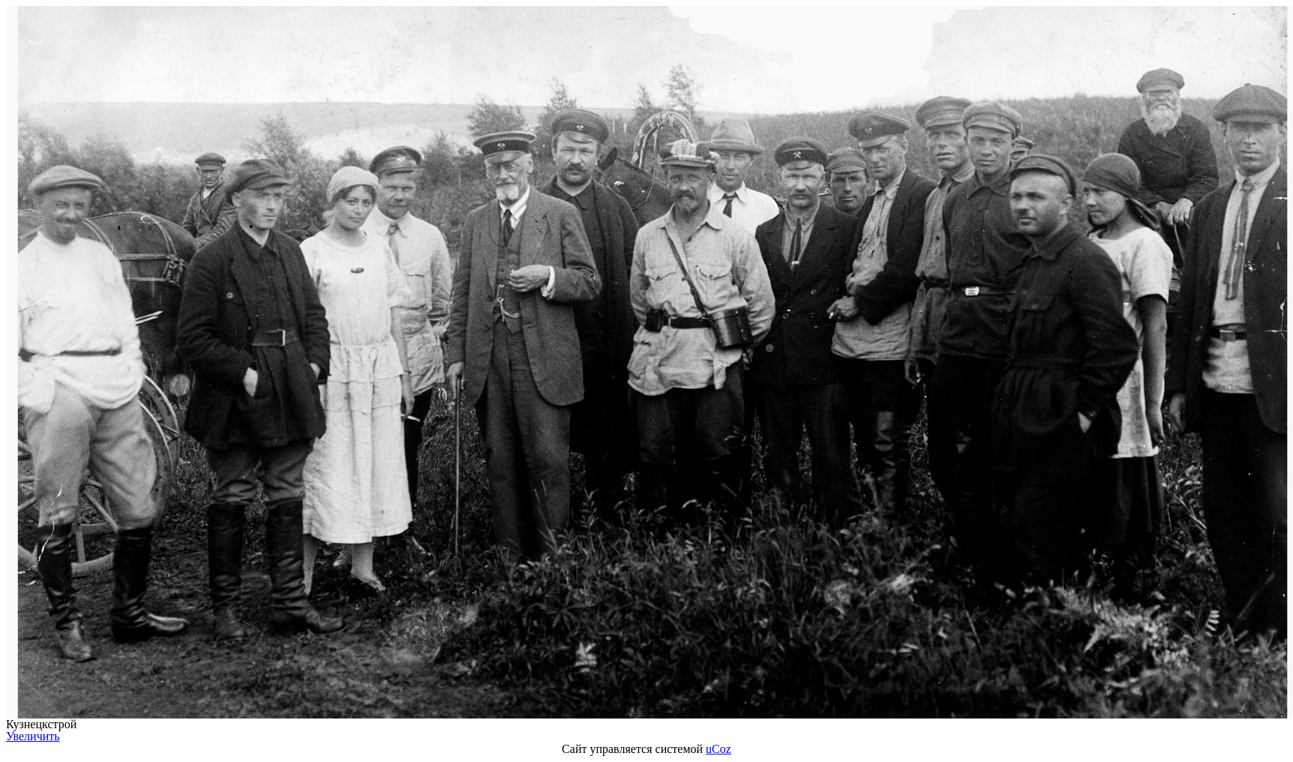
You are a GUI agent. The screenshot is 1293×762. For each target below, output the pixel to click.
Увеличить (33, 736)
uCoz (718, 748)
